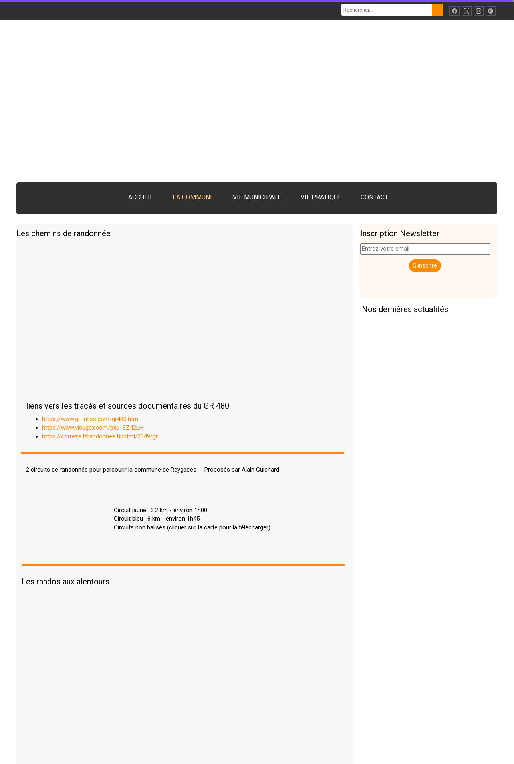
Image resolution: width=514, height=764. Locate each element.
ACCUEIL (140, 197)
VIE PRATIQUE (320, 197)
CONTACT (374, 197)
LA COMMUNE (193, 197)
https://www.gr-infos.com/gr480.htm (90, 419)
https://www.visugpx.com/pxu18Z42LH (92, 427)
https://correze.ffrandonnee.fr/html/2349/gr (100, 436)
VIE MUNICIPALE (257, 197)
